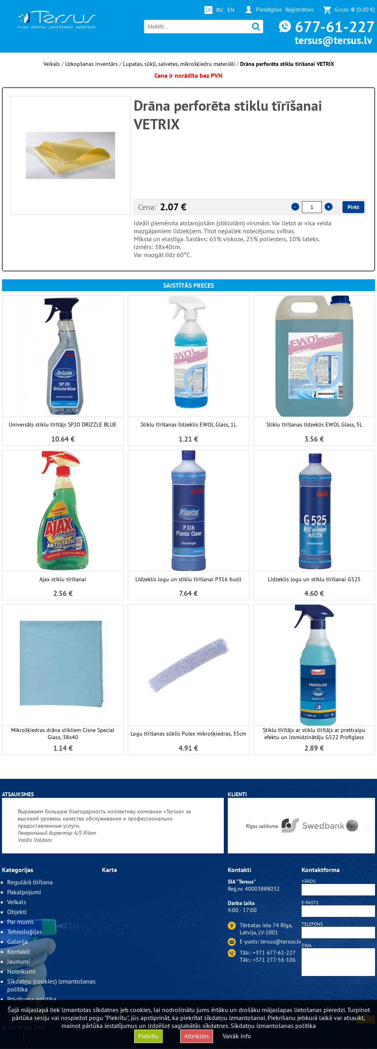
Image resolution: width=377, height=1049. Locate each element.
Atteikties (196, 1036)
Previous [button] (236, 826)
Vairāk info (237, 1036)
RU (219, 9)
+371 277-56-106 (274, 959)
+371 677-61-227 (274, 952)
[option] (70, 155)
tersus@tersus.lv (333, 40)
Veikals (51, 63)
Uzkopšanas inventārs (91, 63)
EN (230, 9)
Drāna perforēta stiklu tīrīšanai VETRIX (287, 63)
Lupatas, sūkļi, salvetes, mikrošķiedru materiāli (179, 63)
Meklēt (256, 27)
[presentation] (338, 997)
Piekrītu (148, 1036)
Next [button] (367, 826)
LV (208, 9)
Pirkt (353, 207)
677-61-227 (335, 26)
